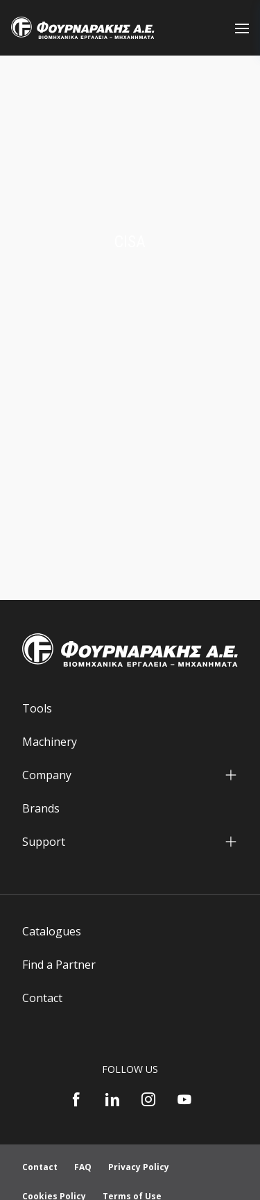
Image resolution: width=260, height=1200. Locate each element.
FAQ (83, 1167)
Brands (41, 808)
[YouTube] (184, 1099)
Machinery (49, 741)
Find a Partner (59, 964)
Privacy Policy (138, 1167)
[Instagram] (148, 1099)
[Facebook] (76, 1099)
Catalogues (51, 931)
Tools (37, 708)
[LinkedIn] (112, 1099)
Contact (42, 998)
